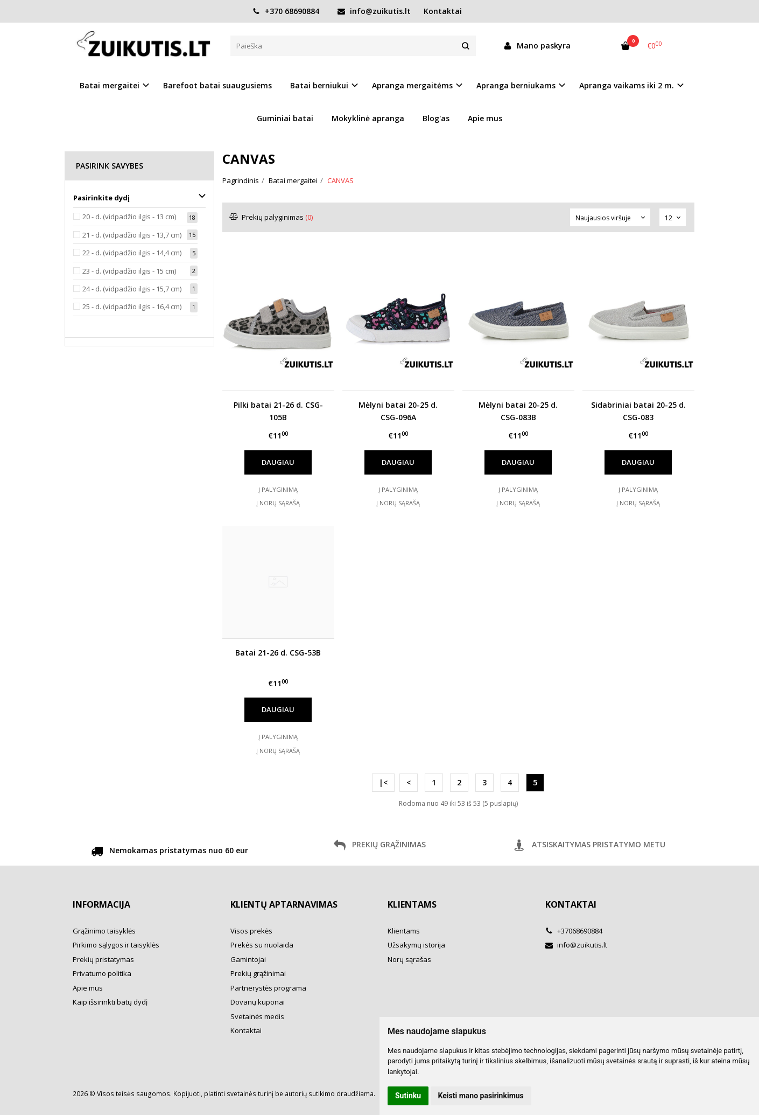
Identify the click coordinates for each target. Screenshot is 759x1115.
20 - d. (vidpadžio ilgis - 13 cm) (129, 216)
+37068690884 (573, 931)
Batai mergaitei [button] (109, 85)
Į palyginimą (278, 489)
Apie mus (485, 118)
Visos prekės (251, 931)
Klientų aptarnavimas (284, 904)
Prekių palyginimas (271, 217)
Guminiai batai (285, 118)
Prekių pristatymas (103, 959)
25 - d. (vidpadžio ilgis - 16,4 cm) (131, 306)
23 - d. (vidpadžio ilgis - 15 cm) (129, 271)
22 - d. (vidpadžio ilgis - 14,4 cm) (131, 252)
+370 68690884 (285, 11)
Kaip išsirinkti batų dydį (110, 1002)
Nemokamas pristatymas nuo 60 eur (169, 852)
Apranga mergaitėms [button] (412, 85)
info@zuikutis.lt (374, 11)
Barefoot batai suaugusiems (217, 85)
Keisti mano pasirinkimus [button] (481, 1095)
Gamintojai (248, 959)
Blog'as (436, 118)
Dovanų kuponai (257, 1002)
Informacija (101, 904)
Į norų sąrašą (278, 503)
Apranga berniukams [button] (516, 85)
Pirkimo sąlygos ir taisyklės (116, 945)
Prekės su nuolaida (261, 945)
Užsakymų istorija (416, 945)
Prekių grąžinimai (258, 973)
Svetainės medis (257, 1016)
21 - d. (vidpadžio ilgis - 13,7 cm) (131, 235)
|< (383, 782)
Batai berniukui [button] (319, 85)
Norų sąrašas (409, 959)
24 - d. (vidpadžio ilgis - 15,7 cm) (131, 289)
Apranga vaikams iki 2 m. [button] (626, 85)
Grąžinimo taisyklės (104, 931)
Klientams (412, 904)
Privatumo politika (102, 973)
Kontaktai (443, 11)
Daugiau (278, 462)
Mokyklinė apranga (368, 118)
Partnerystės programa (268, 988)
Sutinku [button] (408, 1095)
